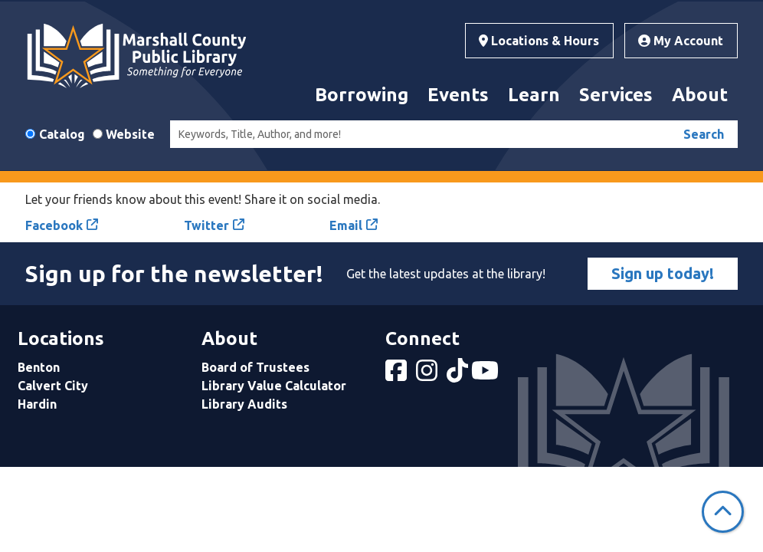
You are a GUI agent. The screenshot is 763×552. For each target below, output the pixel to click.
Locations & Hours (539, 41)
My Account (680, 41)
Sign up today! (662, 273)
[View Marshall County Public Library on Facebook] (397, 375)
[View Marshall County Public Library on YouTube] (486, 375)
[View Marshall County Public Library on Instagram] (428, 375)
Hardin (37, 404)
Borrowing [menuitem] (361, 94)
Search (703, 134)
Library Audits (244, 404)
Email (345, 225)
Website (130, 134)
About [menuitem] (700, 94)
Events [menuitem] (458, 94)
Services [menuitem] (616, 94)
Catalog (62, 134)
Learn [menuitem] (534, 94)
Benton (39, 367)
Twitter (206, 225)
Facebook (54, 225)
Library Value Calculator (273, 386)
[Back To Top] (723, 512)
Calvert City (53, 386)
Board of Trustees (255, 367)
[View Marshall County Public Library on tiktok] (459, 375)
